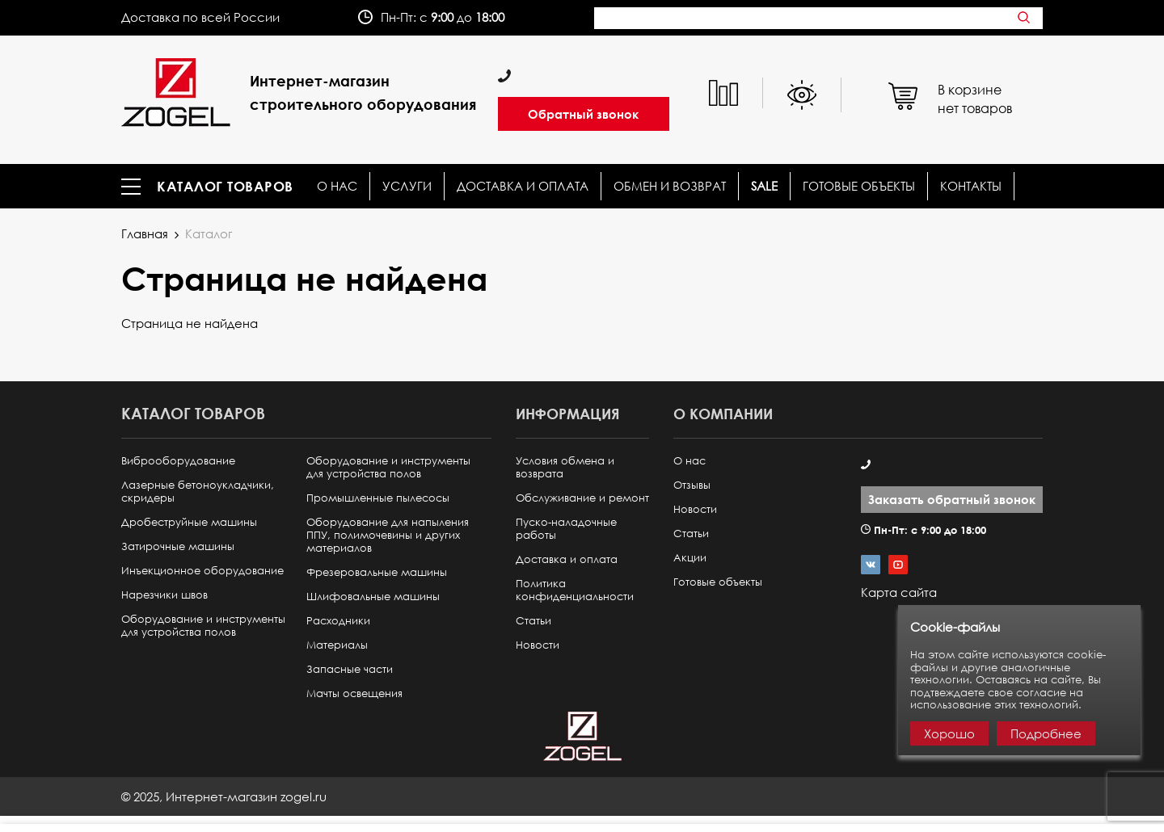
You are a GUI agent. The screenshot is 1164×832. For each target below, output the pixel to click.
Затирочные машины (177, 546)
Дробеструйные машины (189, 522)
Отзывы (692, 485)
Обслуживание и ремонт (582, 498)
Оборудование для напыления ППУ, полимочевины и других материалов (387, 535)
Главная (144, 233)
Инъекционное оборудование (202, 571)
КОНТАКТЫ (971, 186)
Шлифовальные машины (373, 596)
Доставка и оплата (522, 186)
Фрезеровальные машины (376, 572)
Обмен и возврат (670, 186)
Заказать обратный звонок (951, 499)
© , (224, 796)
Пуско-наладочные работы (566, 528)
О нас (337, 186)
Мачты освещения (354, 693)
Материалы (337, 645)
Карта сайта (899, 592)
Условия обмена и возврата (565, 467)
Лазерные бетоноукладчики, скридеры (197, 491)
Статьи (533, 621)
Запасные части (349, 669)
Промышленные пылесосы (377, 498)
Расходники (338, 621)
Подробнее (1046, 733)
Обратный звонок (583, 114)
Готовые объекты (859, 186)
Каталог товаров (225, 186)
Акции (689, 558)
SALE (764, 186)
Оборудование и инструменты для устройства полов (203, 625)
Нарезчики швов (164, 595)
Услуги (407, 186)
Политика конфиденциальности (575, 590)
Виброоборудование (178, 461)
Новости (537, 645)
